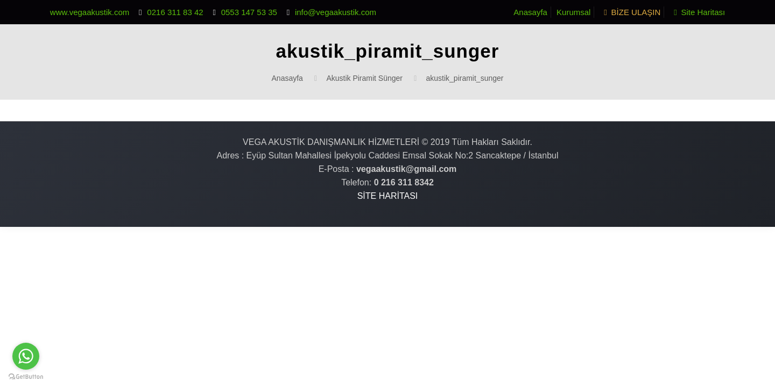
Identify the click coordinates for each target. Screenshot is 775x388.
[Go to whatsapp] (25, 356)
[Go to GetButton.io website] (26, 376)
